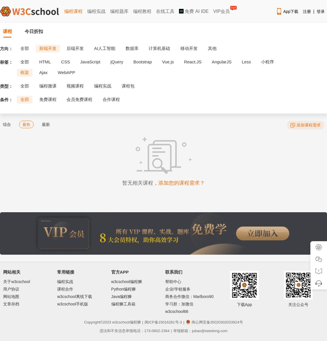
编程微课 (48, 85)
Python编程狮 (123, 289)
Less (246, 61)
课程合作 (65, 289)
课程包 (128, 85)
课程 (7, 31)
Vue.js (168, 61)
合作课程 (111, 99)
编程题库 (119, 11)
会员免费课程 (79, 99)
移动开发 (189, 48)
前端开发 (48, 48)
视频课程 (75, 85)
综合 (7, 124)
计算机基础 (159, 48)
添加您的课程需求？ (181, 183)
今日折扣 (34, 31)
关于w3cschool (16, 281)
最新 (46, 124)
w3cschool (121, 322)
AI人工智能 (104, 48)
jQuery (116, 61)
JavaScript (90, 61)
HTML (45, 61)
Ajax (43, 72)
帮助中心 (173, 281)
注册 (307, 11)
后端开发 (75, 48)
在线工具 (165, 11)
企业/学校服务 (177, 289)
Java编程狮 (121, 296)
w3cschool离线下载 (74, 296)
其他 (212, 48)
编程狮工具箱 (123, 304)
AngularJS (221, 61)
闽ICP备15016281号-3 (163, 322)
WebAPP (66, 72)
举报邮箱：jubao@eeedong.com (200, 331)
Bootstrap (142, 61)
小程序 (267, 61)
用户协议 (11, 289)
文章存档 (11, 304)
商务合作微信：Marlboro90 (189, 296)
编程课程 (73, 11)
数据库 (132, 48)
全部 (24, 48)
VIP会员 (222, 10)
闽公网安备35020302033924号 (214, 322)
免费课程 (48, 99)
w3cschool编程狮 (126, 281)
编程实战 (96, 11)
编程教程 (142, 11)
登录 (321, 11)
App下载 (287, 11)
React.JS (193, 61)
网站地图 (11, 296)
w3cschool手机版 (72, 304)
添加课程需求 (306, 125)
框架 (24, 72)
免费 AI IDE (194, 11)
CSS (65, 61)
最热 (26, 124)
